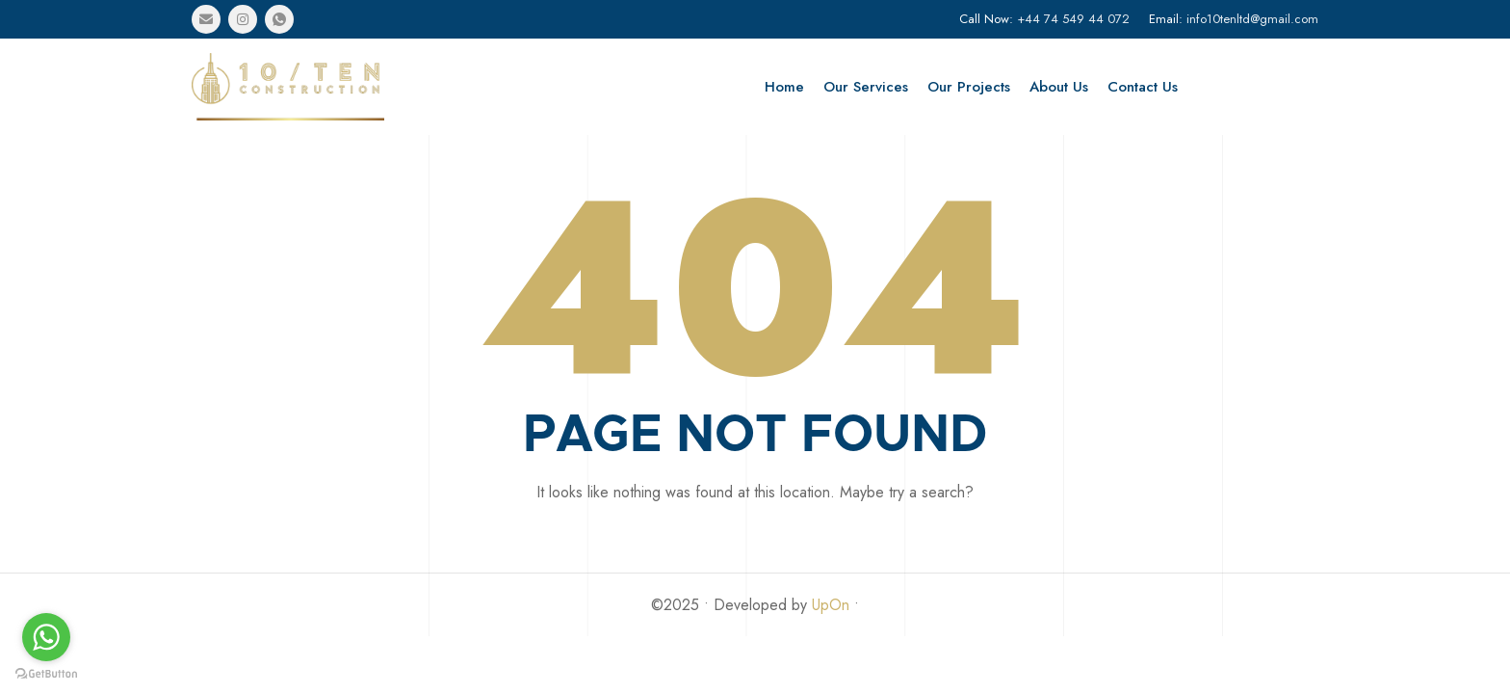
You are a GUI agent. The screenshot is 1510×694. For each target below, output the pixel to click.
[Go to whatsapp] (46, 637)
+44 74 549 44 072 (1073, 19)
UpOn (830, 605)
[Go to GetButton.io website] (46, 674)
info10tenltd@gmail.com (1252, 19)
